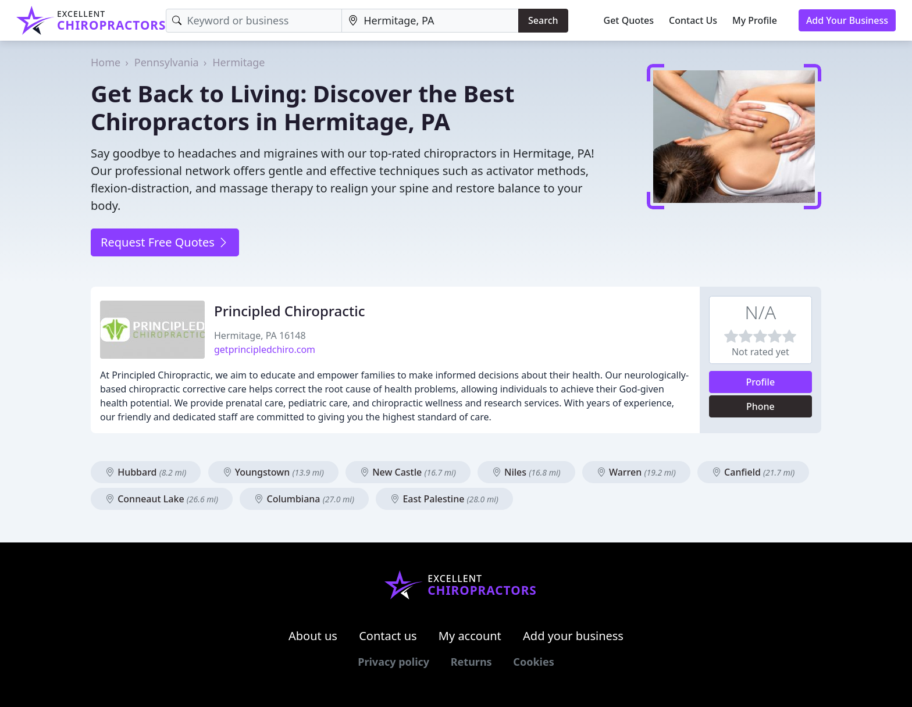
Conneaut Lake (161, 498)
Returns (471, 662)
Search (543, 20)
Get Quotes (629, 20)
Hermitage (238, 62)
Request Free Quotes (165, 242)
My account (470, 636)
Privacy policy (393, 662)
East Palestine (444, 498)
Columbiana (304, 498)
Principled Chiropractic (289, 310)
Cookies (533, 662)
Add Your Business (847, 20)
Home (105, 62)
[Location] (430, 21)
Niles (526, 472)
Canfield (753, 472)
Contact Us (693, 20)
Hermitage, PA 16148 (260, 335)
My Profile (754, 20)
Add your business (573, 636)
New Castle (408, 472)
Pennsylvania (166, 62)
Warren (636, 472)
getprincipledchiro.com (264, 349)
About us (312, 636)
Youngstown (273, 472)
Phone (760, 406)
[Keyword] (254, 21)
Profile (760, 382)
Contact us (388, 636)
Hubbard (145, 472)
